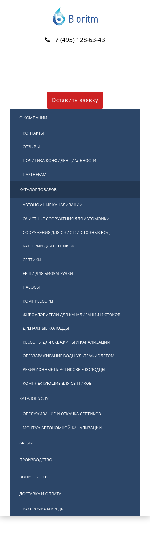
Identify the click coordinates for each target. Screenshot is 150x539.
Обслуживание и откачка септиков (62, 414)
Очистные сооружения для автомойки (66, 219)
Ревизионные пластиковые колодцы (64, 369)
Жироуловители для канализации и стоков (71, 314)
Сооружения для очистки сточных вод (66, 232)
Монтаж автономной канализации (62, 427)
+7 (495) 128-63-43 (78, 39)
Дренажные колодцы (46, 328)
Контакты (33, 133)
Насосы (31, 287)
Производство (35, 460)
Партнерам (34, 174)
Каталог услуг (35, 398)
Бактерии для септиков (48, 246)
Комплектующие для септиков (57, 383)
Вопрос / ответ (35, 477)
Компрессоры (38, 301)
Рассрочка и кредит (44, 509)
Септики (32, 260)
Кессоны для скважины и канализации (66, 342)
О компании (33, 117)
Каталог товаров (38, 189)
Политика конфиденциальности (59, 160)
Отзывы (31, 147)
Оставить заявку (75, 100)
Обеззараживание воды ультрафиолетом (68, 356)
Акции (26, 443)
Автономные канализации (53, 205)
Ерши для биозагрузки (48, 273)
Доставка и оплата (40, 494)
